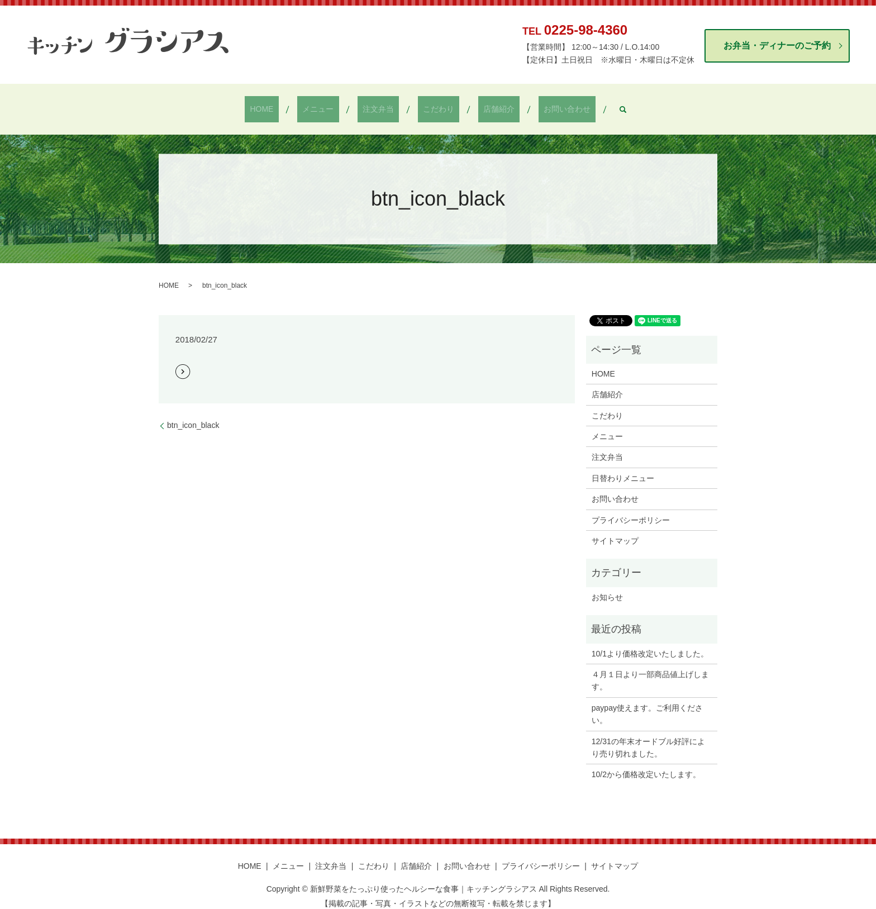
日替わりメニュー (623, 468)
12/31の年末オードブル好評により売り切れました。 (648, 738)
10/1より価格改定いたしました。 (650, 644)
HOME (287, 104)
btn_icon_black (193, 415)
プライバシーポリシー (631, 510)
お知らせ (607, 587)
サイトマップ (615, 531)
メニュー (333, 104)
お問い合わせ (541, 104)
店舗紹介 (483, 104)
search (592, 104)
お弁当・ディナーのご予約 (777, 45)
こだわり (433, 104)
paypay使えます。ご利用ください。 (647, 704)
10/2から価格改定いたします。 (646, 765)
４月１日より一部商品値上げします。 (650, 671)
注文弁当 (383, 104)
